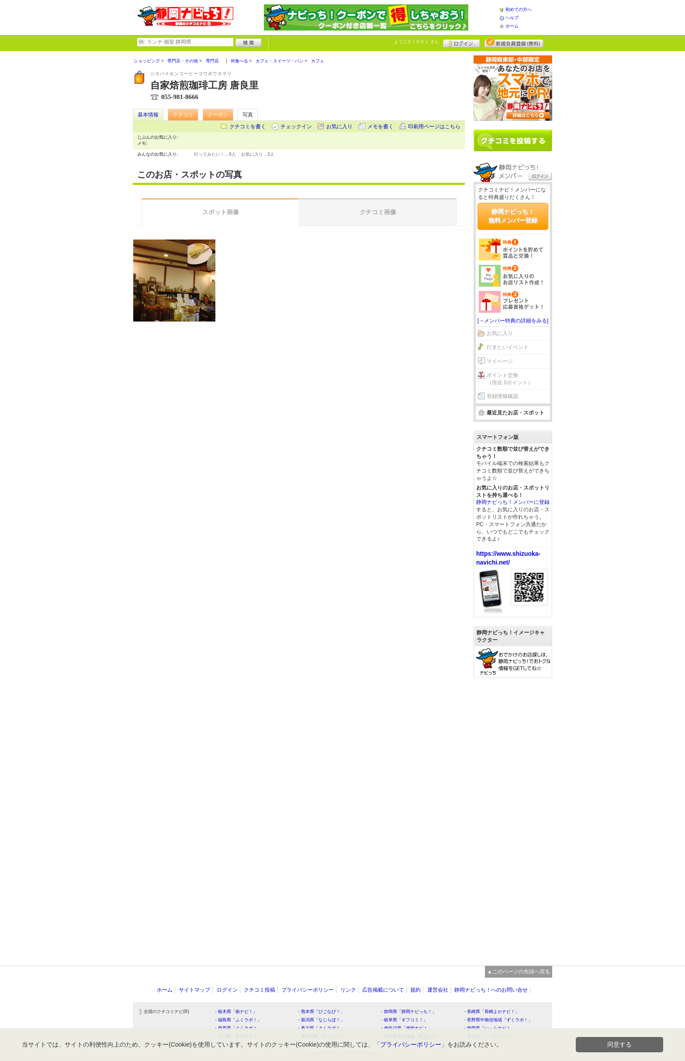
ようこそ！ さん (416, 41)
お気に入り (339, 126)
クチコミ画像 (378, 212)
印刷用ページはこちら (434, 126)
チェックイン (296, 126)
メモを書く (380, 126)
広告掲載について (383, 990)
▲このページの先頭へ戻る (518, 972)
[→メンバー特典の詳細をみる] (513, 321)
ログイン (461, 42)
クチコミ (183, 115)
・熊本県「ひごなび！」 (321, 1011)
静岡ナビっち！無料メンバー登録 (512, 216)
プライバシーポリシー (307, 990)
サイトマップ (194, 990)
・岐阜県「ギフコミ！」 (404, 1019)
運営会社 (437, 990)
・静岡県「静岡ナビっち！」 (408, 1011)
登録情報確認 (502, 396)
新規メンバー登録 (513, 42)
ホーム (512, 26)
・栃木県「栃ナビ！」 (235, 1011)
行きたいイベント (508, 347)
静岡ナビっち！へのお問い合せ (491, 990)
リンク (348, 990)
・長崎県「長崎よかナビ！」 (491, 1011)
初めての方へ (518, 9)
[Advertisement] (513, 817)
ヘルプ (512, 17)
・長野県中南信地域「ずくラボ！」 (498, 1019)
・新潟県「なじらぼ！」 (321, 1019)
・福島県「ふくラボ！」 (238, 1019)
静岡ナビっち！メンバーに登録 (513, 502)
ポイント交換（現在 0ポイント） (510, 379)
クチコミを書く (247, 126)
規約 (415, 990)
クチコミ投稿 (259, 990)
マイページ (500, 361)
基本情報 (148, 115)
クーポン (218, 115)
